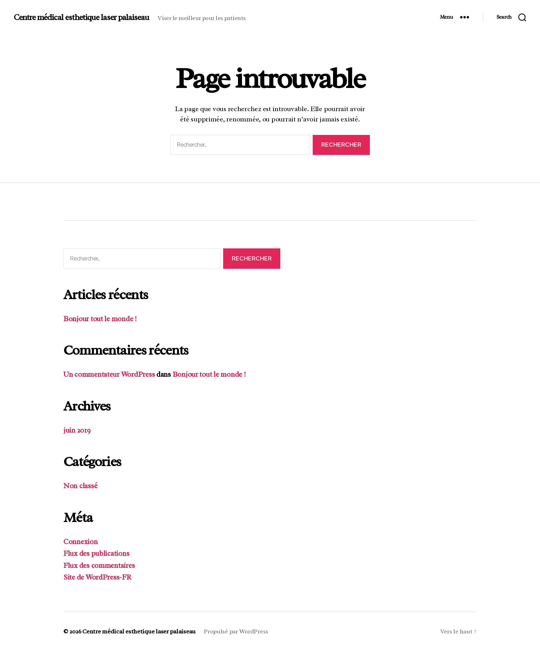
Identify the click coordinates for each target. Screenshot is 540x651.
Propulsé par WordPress (236, 631)
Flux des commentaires (99, 565)
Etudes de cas (248, 199)
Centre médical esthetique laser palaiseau (81, 17)
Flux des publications (96, 553)
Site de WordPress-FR (97, 577)
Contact (318, 199)
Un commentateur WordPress (109, 374)
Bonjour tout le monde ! (100, 318)
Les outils (174, 199)
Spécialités (105, 199)
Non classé (80, 485)
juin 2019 (77, 430)
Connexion (80, 541)
